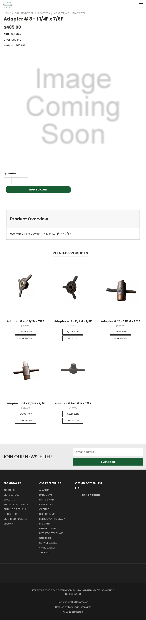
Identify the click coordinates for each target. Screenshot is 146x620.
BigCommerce (79, 602)
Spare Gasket (47, 547)
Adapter (44, 490)
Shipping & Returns (15, 509)
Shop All (44, 552)
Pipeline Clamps (48, 528)
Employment (10, 499)
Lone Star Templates (79, 607)
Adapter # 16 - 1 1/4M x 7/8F (25, 403)
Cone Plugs (46, 504)
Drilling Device (48, 514)
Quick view (25, 331)
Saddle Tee (45, 538)
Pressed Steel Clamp (51, 533)
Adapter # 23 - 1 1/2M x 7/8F (120, 321)
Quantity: (10, 173)
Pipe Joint (44, 523)
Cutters (44, 509)
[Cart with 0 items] (134, 4)
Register (22, 518)
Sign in (8, 518)
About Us (9, 490)
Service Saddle (48, 542)
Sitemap (8, 523)
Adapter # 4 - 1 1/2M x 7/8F (25, 321)
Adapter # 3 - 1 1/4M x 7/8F (73, 321)
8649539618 (91, 495)
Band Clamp (46, 494)
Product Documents (16, 504)
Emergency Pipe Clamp (52, 518)
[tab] (73, 219)
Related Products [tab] (70, 253)
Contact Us (11, 514)
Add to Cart (25, 338)
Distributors (11, 494)
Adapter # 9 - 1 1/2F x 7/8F (73, 403)
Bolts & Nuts (47, 499)
